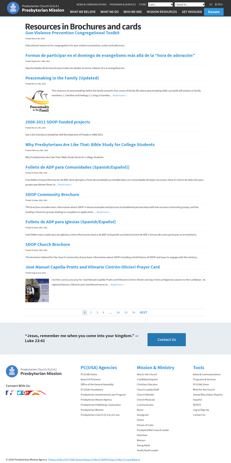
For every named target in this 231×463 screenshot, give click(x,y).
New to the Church (147, 374)
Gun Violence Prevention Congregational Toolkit (72, 32)
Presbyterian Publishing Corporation (101, 404)
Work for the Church (204, 389)
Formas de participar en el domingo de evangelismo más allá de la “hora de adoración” (110, 55)
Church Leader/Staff (148, 389)
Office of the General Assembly (97, 384)
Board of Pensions (90, 379)
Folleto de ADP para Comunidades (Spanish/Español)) (77, 166)
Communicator (145, 404)
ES (211, 4)
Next (143, 312)
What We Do (110, 12)
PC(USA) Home (89, 374)
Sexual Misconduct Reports (208, 394)
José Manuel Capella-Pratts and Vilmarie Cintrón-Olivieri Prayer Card (92, 266)
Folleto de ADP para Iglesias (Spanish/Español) (70, 221)
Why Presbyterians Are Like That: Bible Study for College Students (90, 144)
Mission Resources (162, 12)
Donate (214, 11)
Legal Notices (132, 459)
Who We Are (133, 12)
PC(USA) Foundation (92, 389)
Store (143, 4)
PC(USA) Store (201, 384)
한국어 (219, 4)
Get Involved (192, 12)
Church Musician (146, 399)
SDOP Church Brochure (47, 244)
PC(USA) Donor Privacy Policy (82, 459)
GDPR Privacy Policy (111, 459)
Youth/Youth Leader (147, 450)
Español (197, 399)
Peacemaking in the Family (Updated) (62, 77)
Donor (140, 409)
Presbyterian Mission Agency (96, 399)
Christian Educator (147, 384)
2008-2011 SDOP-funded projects (57, 121)
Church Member (145, 394)
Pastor (140, 419)
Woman (141, 439)
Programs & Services (123, 4)
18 (118, 312)
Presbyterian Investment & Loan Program (103, 394)
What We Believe (83, 12)
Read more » (119, 95)
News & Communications (92, 4)
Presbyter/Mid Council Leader (153, 429)
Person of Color (145, 424)
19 (125, 312)
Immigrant (143, 414)
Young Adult (143, 445)
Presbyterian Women (92, 409)
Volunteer (142, 434)
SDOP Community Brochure (52, 194)
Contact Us (167, 339)
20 (133, 312)
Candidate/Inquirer (147, 379)
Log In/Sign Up (201, 409)
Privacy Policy (56, 459)
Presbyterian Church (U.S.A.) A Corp (100, 414)
